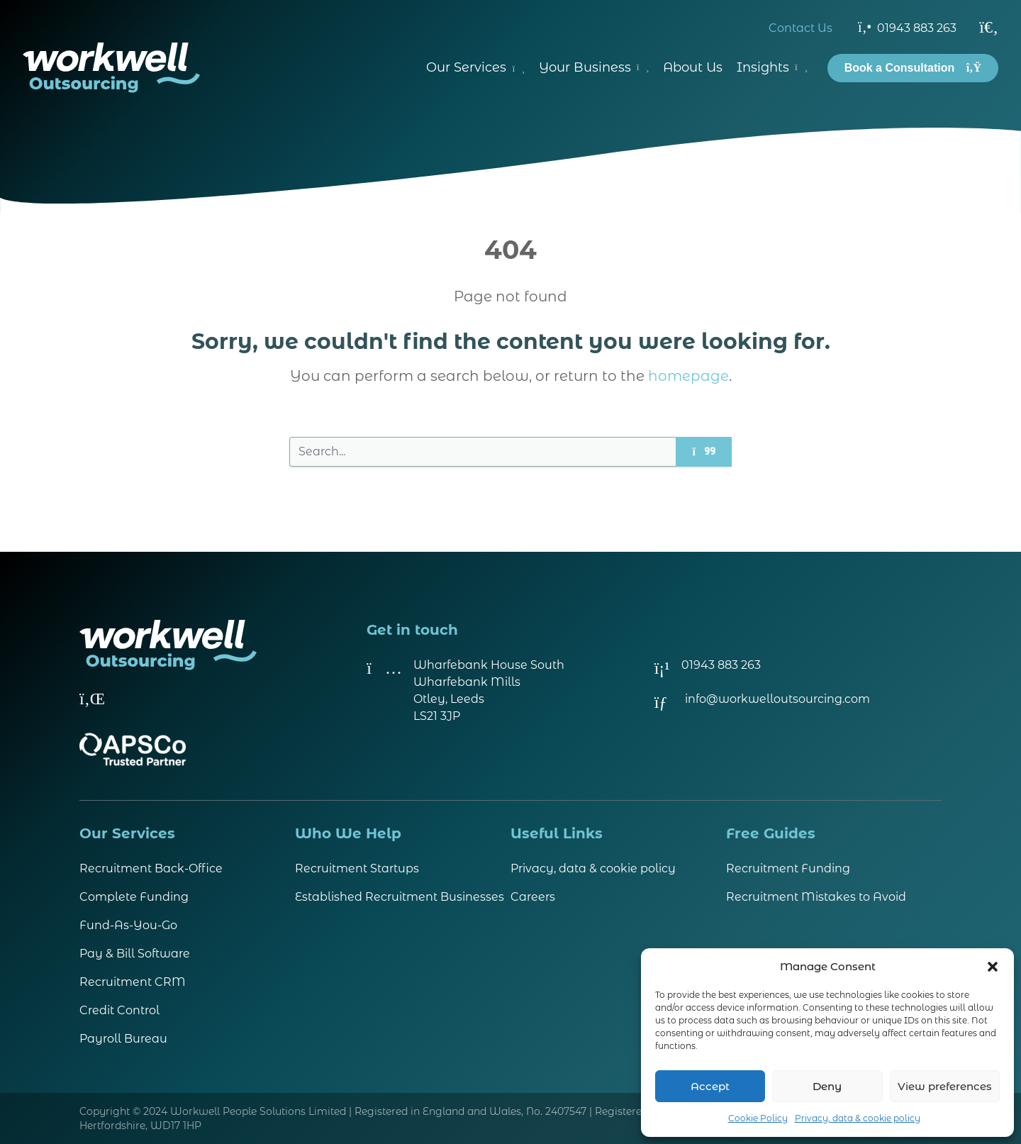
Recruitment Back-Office (151, 868)
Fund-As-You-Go (128, 925)
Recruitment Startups (357, 868)
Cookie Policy (758, 1118)
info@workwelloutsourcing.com (777, 699)
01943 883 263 (907, 27)
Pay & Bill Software (134, 953)
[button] (993, 967)
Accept (710, 1086)
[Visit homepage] (111, 68)
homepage (688, 375)
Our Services (475, 67)
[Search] (988, 26)
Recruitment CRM (132, 982)
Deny (827, 1086)
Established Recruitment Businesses (399, 897)
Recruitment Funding (788, 868)
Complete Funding (134, 897)
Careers (532, 897)
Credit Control (119, 1010)
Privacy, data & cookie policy (857, 1118)
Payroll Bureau (123, 1038)
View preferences (945, 1086)
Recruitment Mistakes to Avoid (816, 897)
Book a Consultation (912, 68)
